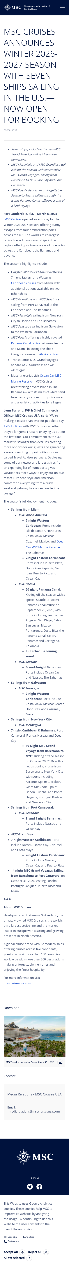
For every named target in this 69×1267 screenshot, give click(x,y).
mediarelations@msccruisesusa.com (34, 1111)
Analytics (29, 1236)
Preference (13, 1241)
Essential (12, 1236)
